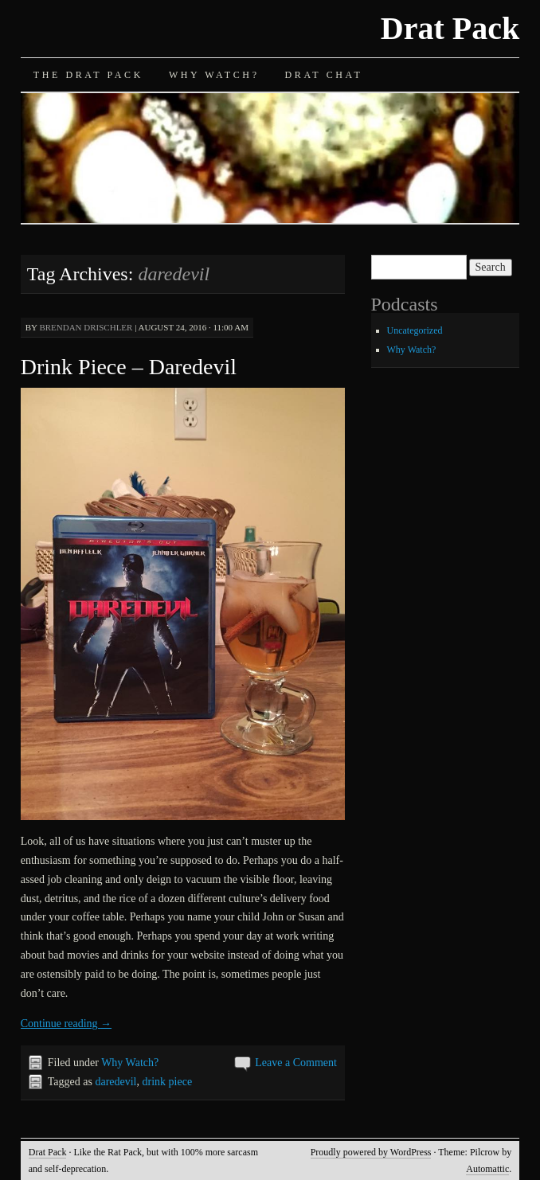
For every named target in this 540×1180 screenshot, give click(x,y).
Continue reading (66, 1024)
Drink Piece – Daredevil (129, 366)
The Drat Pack (88, 74)
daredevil (115, 1082)
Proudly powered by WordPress (371, 1152)
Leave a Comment (296, 1063)
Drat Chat (324, 74)
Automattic (487, 1168)
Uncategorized (415, 330)
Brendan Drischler (85, 327)
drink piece (168, 1082)
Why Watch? (214, 74)
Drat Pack (450, 28)
